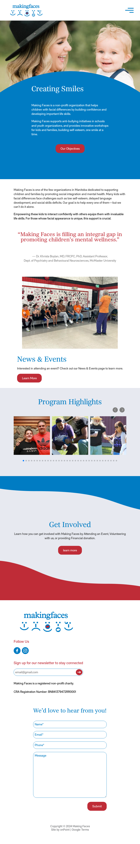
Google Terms (80, 831)
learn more (70, 550)
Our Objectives (70, 149)
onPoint (65, 831)
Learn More (29, 375)
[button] (128, 10)
